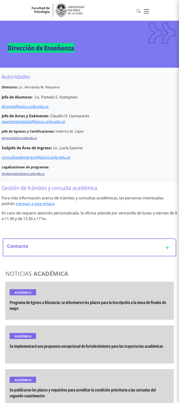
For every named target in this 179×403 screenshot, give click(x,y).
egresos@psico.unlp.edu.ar (19, 138)
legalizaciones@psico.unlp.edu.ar (23, 173)
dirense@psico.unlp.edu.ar (25, 106)
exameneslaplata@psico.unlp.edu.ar (34, 121)
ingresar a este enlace (35, 203)
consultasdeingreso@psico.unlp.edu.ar (36, 157)
